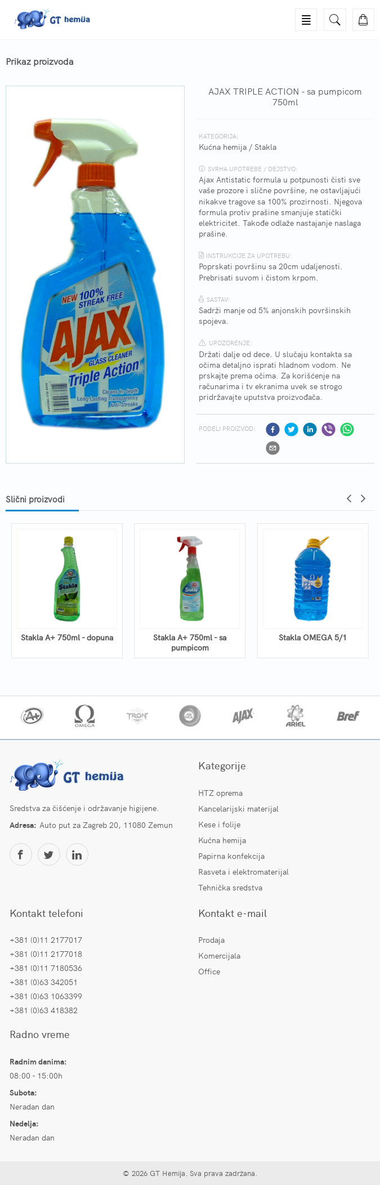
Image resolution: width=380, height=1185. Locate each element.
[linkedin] (310, 429)
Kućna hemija (223, 146)
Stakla (265, 146)
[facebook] (273, 429)
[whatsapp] (347, 429)
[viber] (328, 429)
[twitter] (291, 429)
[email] (273, 448)
